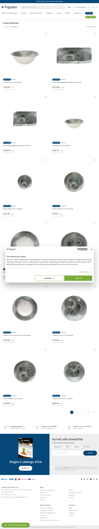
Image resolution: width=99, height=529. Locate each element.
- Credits (72, 527)
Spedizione (43, 518)
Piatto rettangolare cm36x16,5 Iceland (66, 82)
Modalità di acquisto (46, 510)
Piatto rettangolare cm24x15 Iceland (16, 145)
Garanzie (43, 515)
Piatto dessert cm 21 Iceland (62, 209)
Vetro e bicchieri (45, 495)
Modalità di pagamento (47, 513)
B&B (67, 447)
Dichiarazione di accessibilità (49, 520)
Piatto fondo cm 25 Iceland (62, 335)
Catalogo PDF (73, 510)
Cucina (42, 500)
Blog (69, 7)
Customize (49, 278)
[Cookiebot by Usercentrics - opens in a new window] (78, 249)
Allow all (78, 278)
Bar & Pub (86, 447)
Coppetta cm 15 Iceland (61, 145)
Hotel (76, 447)
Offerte (71, 497)
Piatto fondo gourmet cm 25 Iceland (17, 335)
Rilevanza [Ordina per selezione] (14, 27)
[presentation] (3, 429)
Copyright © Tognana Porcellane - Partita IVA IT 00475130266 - (41, 527)
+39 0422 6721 (8, 492)
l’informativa (66, 467)
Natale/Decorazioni (75, 492)
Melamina (43, 497)
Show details (84, 272)
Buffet (71, 490)
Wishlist (71, 515)
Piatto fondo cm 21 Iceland (62, 398)
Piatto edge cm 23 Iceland (12, 398)
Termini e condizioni (46, 508)
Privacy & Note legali (64, 527)
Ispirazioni (72, 495)
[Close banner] (91, 249)
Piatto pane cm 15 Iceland (12, 209)
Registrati (72, 513)
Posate (42, 492)
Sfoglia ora (25, 468)
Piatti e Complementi (47, 490)
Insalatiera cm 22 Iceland (12, 82)
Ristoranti (57, 447)
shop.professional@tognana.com (16, 497)
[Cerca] (43, 7)
